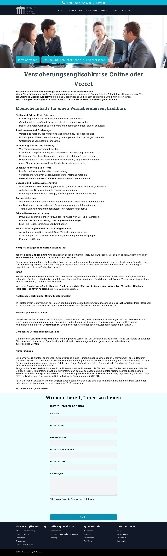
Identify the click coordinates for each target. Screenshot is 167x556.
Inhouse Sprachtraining (25, 531)
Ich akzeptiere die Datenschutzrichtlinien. (73, 499)
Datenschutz (122, 534)
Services (105, 10)
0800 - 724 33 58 (83, 2)
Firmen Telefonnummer (62, 449)
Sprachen (87, 534)
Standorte (91, 10)
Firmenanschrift (58, 461)
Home (61, 10)
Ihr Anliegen (56, 473)
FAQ (119, 531)
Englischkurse (75, 10)
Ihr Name (54, 413)
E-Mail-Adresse (58, 437)
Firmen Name (56, 425)
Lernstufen (122, 541)
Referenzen (88, 531)
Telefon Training (22, 534)
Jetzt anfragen (28, 59)
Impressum (122, 538)
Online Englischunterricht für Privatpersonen (74, 59)
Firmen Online (55, 531)
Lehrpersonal (89, 538)
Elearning (53, 538)
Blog (116, 10)
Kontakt (100, 2)
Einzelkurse (20, 538)
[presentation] (68, 507)
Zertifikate (88, 541)
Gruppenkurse (21, 541)
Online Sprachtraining (24, 544)
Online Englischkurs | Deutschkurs (64, 534)
